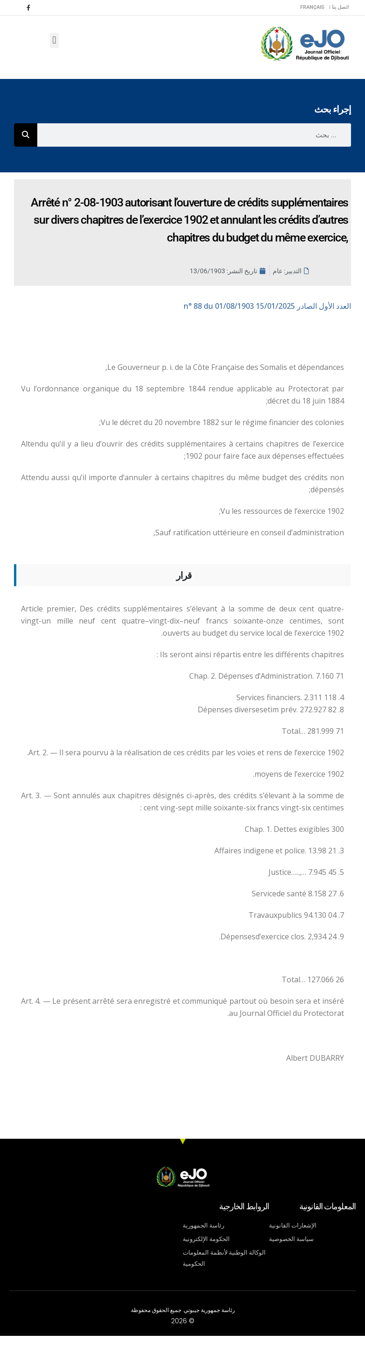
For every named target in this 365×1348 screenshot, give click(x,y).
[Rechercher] (25, 135)
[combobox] (194, 135)
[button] (54, 40)
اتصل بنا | (339, 7)
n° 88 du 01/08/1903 (267, 306)
